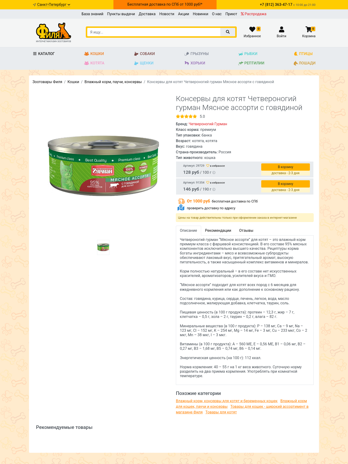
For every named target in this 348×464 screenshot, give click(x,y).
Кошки (94, 54)
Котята (94, 63)
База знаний (92, 14)
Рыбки (247, 54)
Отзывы (246, 230)
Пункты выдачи (121, 14)
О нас (216, 14)
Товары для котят (221, 412)
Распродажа (253, 14)
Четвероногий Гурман (208, 124)
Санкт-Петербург (53, 4)
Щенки (143, 63)
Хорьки (194, 63)
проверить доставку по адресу (211, 208)
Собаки (144, 54)
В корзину (285, 167)
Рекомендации (218, 230)
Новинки (200, 14)
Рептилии (251, 63)
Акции (183, 14)
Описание (188, 230)
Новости (166, 14)
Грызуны (196, 54)
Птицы (303, 54)
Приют (231, 14)
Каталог (44, 54)
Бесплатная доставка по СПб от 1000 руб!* (164, 4)
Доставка (147, 14)
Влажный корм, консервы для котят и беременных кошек (227, 401)
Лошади (304, 63)
